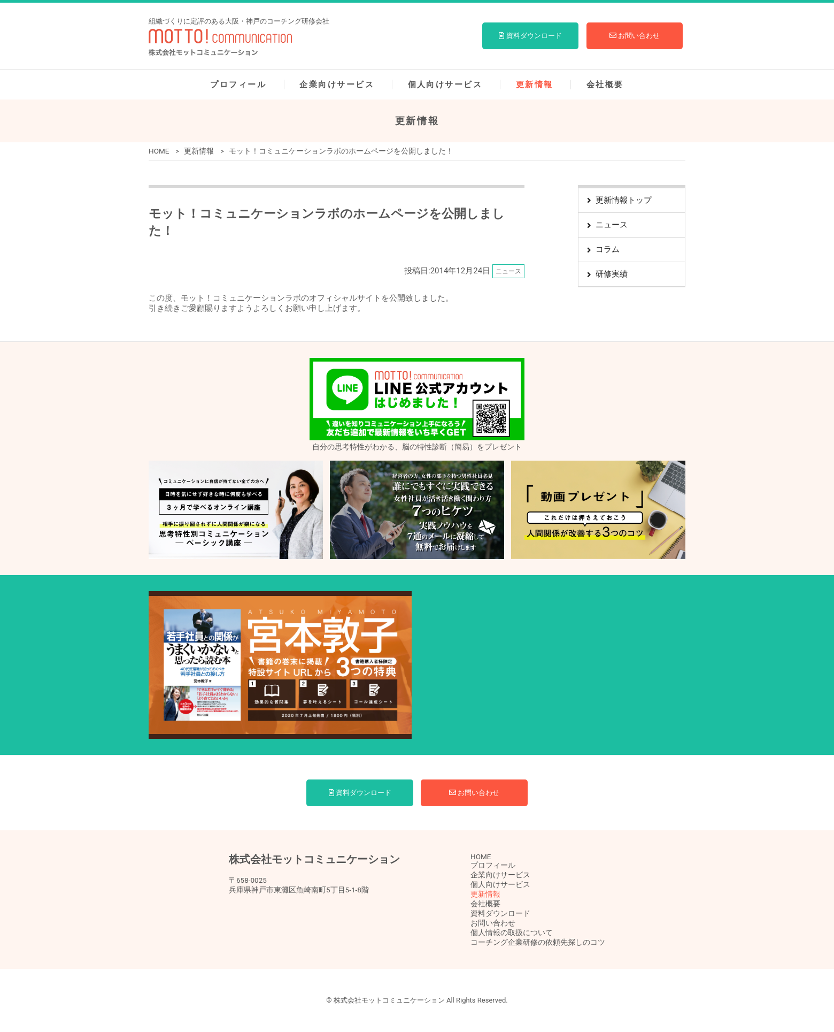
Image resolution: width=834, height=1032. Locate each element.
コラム (608, 249)
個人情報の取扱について (511, 932)
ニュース (612, 225)
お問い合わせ (634, 36)
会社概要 (605, 84)
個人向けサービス (445, 84)
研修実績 (612, 274)
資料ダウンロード (530, 36)
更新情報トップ (624, 200)
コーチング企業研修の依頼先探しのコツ (537, 942)
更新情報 (534, 84)
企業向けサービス (336, 84)
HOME (159, 151)
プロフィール (238, 84)
